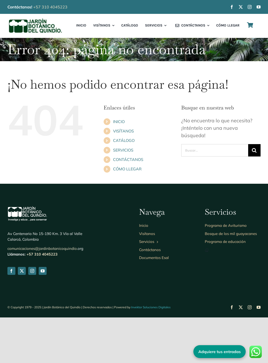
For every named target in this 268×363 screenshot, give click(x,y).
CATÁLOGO (124, 140)
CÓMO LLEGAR (127, 168)
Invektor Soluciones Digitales (151, 353)
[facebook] (232, 7)
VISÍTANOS (123, 131)
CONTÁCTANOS (128, 159)
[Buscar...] (214, 150)
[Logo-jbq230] (35, 20)
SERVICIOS (123, 150)
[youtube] (259, 7)
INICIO (119, 121)
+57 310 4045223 (50, 6)
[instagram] (250, 7)
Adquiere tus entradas (219, 351)
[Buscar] (254, 150)
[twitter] (241, 7)
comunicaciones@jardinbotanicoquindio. (42, 294)
